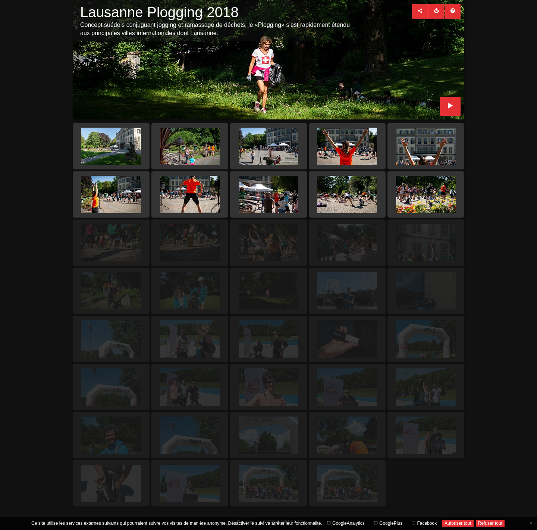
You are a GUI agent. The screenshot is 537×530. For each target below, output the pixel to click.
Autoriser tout (458, 523)
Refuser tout (490, 523)
